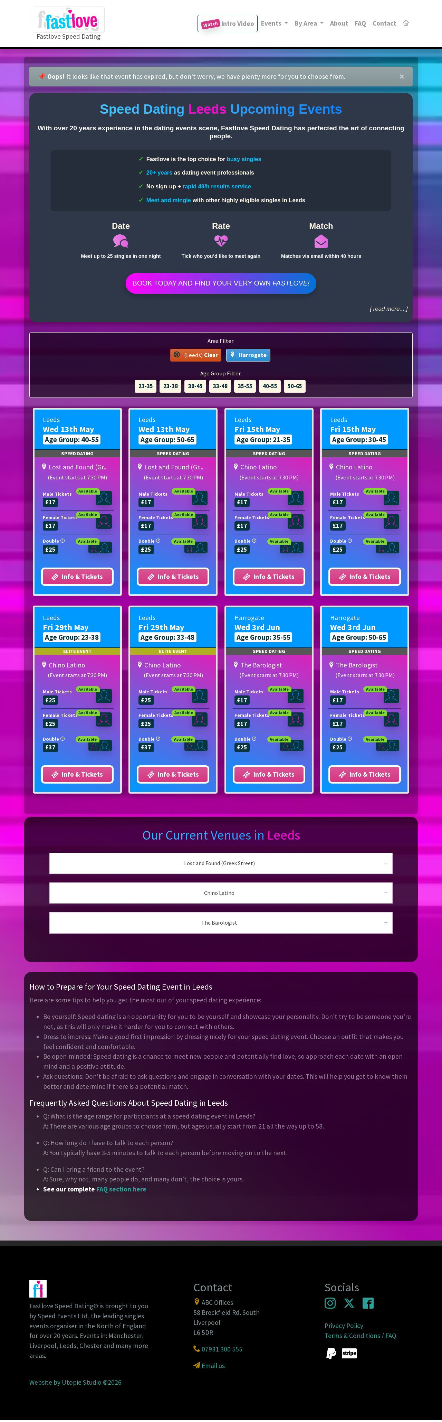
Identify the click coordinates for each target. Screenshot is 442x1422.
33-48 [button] (220, 388)
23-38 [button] (170, 388)
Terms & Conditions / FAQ (360, 1337)
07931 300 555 (222, 1351)
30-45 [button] (195, 388)
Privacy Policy (344, 1327)
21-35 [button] (145, 388)
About (339, 23)
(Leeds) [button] (196, 357)
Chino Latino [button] (219, 894)
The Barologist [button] (219, 924)
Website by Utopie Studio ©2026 (75, 1384)
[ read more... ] (388, 310)
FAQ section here (121, 1191)
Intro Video (227, 24)
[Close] (402, 77)
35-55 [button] (245, 388)
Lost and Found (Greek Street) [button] (219, 864)
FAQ (360, 23)
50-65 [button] (295, 388)
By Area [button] (306, 23)
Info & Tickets (77, 578)
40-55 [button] (270, 388)
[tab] (221, 865)
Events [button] (272, 23)
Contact (384, 23)
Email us (213, 1367)
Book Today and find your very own (221, 284)
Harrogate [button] (248, 357)
